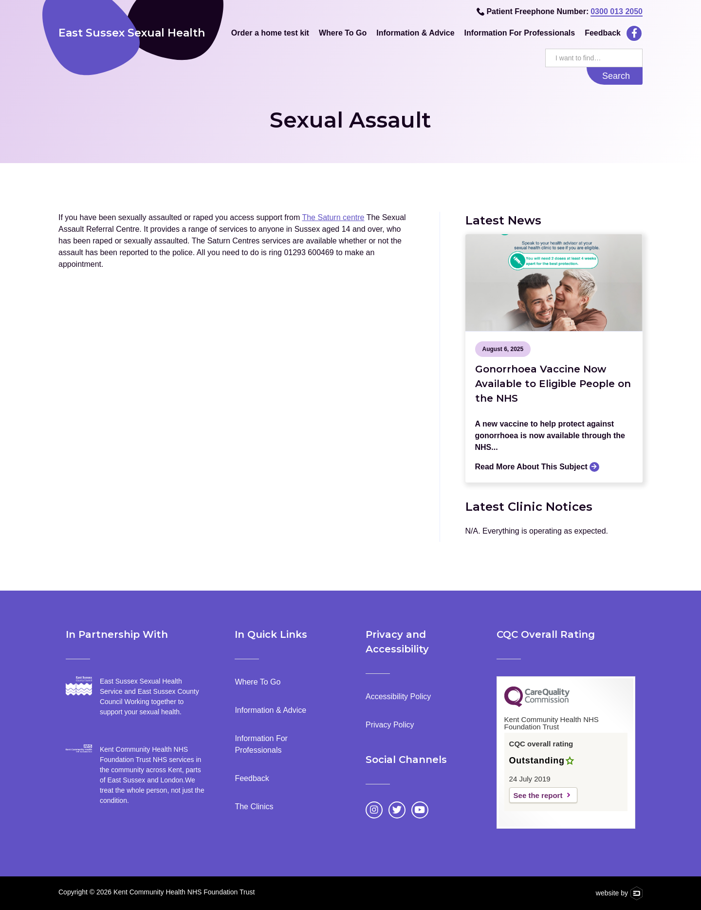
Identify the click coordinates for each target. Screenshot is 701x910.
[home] (137, 33)
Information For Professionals (519, 33)
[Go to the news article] (554, 283)
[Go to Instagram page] (374, 809)
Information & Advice (415, 33)
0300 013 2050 (616, 11)
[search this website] (594, 58)
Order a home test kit (270, 33)
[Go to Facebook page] (634, 33)
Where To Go (343, 33)
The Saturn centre (333, 217)
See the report (538, 795)
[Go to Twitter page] (397, 809)
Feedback (603, 33)
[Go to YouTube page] (419, 809)
